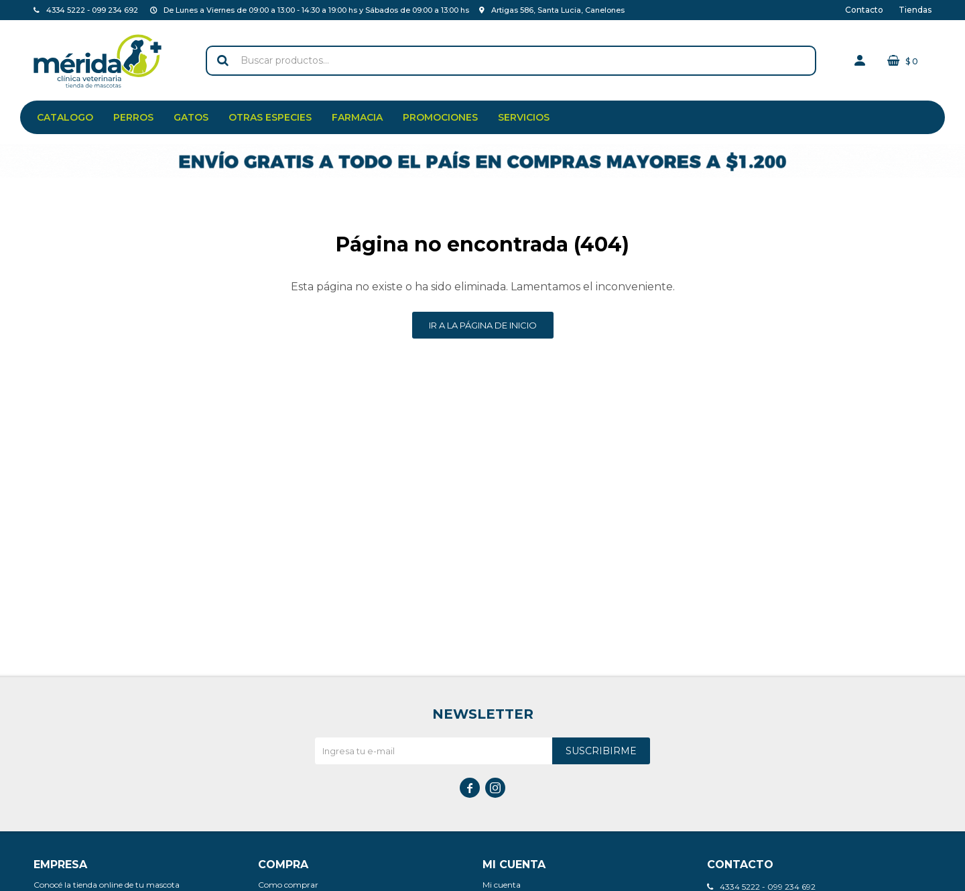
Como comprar (288, 885)
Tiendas (915, 10)
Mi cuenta (501, 885)
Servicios (524, 117)
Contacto (864, 10)
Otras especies (270, 117)
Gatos (191, 117)
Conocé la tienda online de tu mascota (107, 885)
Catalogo (65, 117)
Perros (133, 117)
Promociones (440, 117)
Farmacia (357, 117)
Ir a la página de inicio (483, 325)
